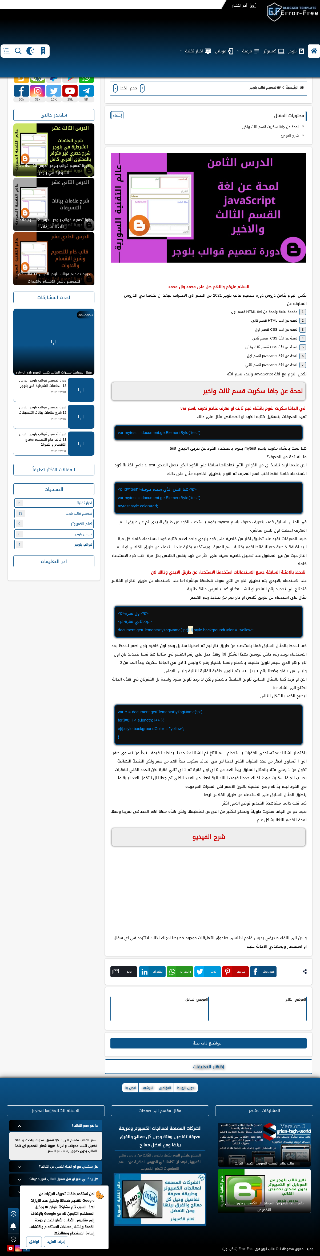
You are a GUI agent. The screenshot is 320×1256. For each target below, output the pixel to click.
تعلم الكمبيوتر (54, 523)
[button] (314, 34)
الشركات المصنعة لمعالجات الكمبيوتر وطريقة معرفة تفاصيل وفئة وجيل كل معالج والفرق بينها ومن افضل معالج (160, 1136)
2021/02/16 (58, 419)
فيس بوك (263, 971)
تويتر (206, 971)
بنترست (234, 971)
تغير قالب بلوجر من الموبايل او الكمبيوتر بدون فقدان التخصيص (264, 1206)
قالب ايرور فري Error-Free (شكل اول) (248, 1249)
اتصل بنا (130, 1088)
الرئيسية (295, 87)
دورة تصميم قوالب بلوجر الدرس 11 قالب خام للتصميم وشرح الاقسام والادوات (54, 278)
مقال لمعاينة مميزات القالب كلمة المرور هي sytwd (54, 372)
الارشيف (147, 1088)
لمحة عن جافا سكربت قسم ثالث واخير (270, 126)
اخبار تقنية (54, 503)
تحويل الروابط (186, 1088)
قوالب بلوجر (54, 544)
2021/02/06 (58, 451)
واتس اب (180, 971)
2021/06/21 (85, 315)
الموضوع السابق (196, 999)
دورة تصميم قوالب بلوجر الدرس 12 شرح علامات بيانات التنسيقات (53, 223)
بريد (122, 971)
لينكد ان (151, 971)
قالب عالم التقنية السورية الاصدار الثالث (264, 1163)
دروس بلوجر (54, 534)
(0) (114, 74)
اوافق (34, 1241)
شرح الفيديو (290, 135)
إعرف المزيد (56, 1241)
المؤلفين (165, 1088)
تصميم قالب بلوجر (265, 87)
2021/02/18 (58, 392)
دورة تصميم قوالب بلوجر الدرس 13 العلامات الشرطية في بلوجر (53, 169)
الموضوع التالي (295, 999)
